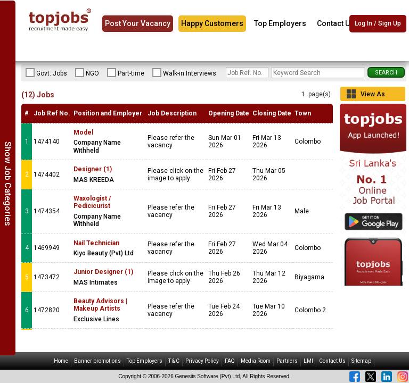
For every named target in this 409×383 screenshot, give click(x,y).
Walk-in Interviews (184, 73)
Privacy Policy (202, 361)
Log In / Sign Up (378, 24)
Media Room (256, 361)
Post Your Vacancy (137, 23)
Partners (287, 361)
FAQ (230, 361)
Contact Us (335, 23)
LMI (308, 361)
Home (61, 361)
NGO (87, 73)
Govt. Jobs (46, 73)
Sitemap (361, 361)
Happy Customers (212, 23)
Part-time (125, 73)
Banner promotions (97, 361)
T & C (173, 361)
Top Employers (280, 23)
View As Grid (373, 95)
